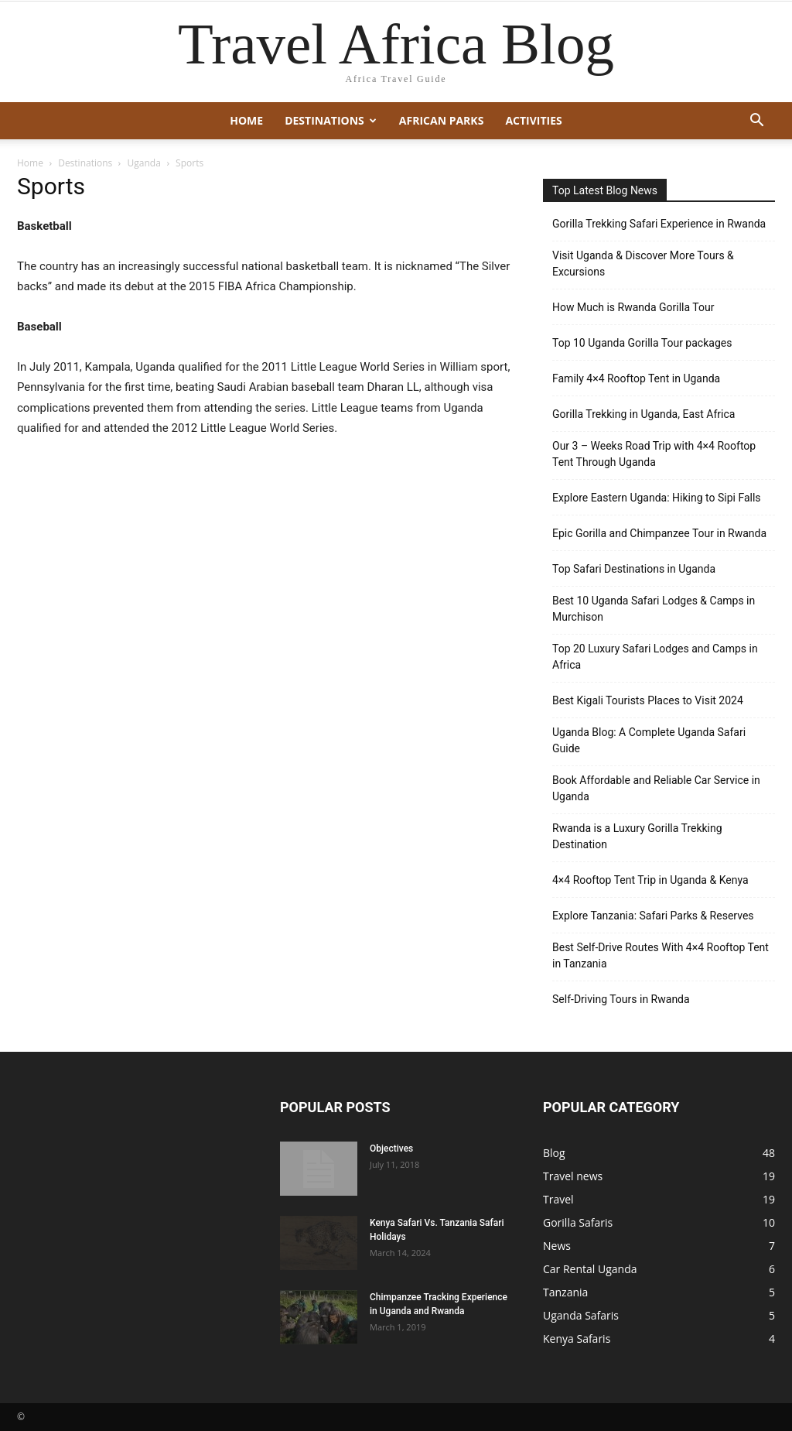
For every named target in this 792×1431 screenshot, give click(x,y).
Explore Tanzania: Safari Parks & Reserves (653, 915)
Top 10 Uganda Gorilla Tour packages (642, 343)
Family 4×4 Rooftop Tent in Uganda (636, 378)
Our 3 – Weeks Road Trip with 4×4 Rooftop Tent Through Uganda (654, 454)
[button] (756, 122)
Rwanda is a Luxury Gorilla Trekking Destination (637, 836)
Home (246, 120)
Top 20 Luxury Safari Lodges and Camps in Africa (655, 656)
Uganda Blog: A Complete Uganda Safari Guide (649, 740)
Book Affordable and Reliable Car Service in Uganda (656, 788)
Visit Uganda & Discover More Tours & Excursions (643, 263)
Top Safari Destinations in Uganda (633, 569)
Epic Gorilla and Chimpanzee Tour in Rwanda (659, 533)
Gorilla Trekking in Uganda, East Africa (643, 414)
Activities (533, 120)
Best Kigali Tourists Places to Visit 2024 (647, 700)
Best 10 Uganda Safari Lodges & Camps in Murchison (653, 608)
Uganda (144, 162)
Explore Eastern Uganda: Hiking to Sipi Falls (656, 497)
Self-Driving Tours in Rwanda (621, 999)
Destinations (331, 120)
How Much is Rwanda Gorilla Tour (633, 307)
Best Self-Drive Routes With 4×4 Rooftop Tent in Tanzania (660, 955)
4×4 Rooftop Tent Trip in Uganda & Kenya (650, 880)
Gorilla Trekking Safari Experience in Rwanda (659, 223)
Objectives (391, 1148)
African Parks (441, 120)
